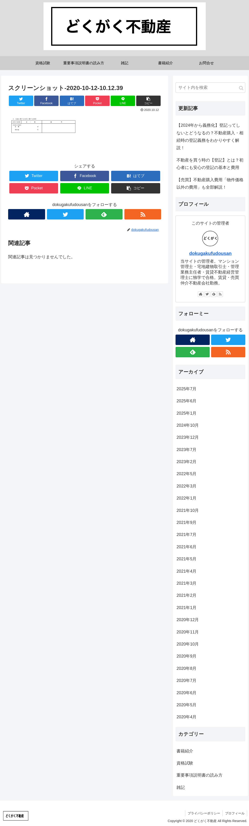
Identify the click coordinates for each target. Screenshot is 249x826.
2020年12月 (187, 619)
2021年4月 (186, 571)
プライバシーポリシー (204, 813)
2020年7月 (186, 680)
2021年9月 (186, 522)
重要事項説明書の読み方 (199, 775)
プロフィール (235, 813)
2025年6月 (186, 401)
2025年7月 (186, 389)
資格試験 (184, 763)
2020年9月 (186, 656)
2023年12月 (187, 437)
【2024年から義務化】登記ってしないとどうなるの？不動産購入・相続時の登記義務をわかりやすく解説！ (209, 136)
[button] (241, 88)
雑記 (180, 787)
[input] (210, 87)
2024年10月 (187, 425)
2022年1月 (186, 498)
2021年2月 (186, 595)
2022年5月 (186, 473)
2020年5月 (186, 705)
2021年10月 (187, 510)
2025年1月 (186, 413)
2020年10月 (187, 644)
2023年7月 (186, 449)
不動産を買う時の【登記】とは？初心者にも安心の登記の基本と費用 (209, 164)
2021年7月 (186, 534)
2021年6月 (186, 547)
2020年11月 (187, 632)
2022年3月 (186, 486)
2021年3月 (186, 583)
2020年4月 (186, 717)
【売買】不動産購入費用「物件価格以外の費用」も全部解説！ (209, 183)
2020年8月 (186, 668)
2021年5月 (186, 559)
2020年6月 (186, 692)
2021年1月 (186, 607)
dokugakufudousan (210, 253)
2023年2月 (186, 461)
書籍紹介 (184, 751)
